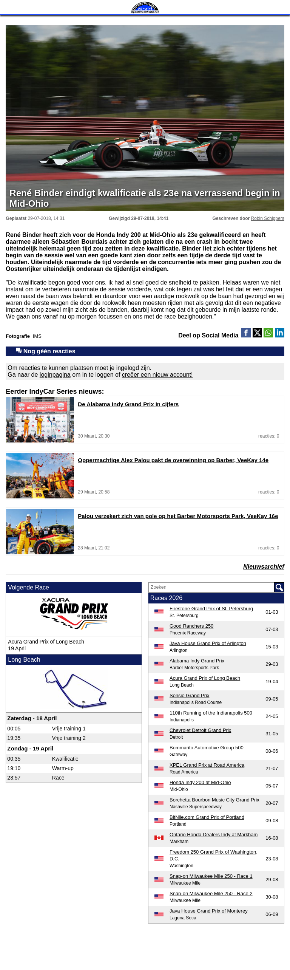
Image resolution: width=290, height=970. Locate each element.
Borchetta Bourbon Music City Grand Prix (214, 800)
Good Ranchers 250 (191, 626)
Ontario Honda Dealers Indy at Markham (214, 834)
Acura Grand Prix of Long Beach (46, 642)
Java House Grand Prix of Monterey (209, 911)
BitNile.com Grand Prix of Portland (207, 817)
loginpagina (55, 374)
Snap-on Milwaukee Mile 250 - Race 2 (211, 893)
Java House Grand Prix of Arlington (208, 643)
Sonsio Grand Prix (190, 695)
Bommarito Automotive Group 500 (207, 747)
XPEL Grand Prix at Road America (207, 765)
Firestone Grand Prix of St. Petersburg (211, 608)
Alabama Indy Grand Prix (197, 661)
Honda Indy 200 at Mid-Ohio (200, 782)
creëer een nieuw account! (157, 374)
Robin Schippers (267, 218)
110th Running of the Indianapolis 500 (211, 713)
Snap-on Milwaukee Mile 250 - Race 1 (211, 876)
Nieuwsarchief (263, 566)
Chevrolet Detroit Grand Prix (200, 730)
